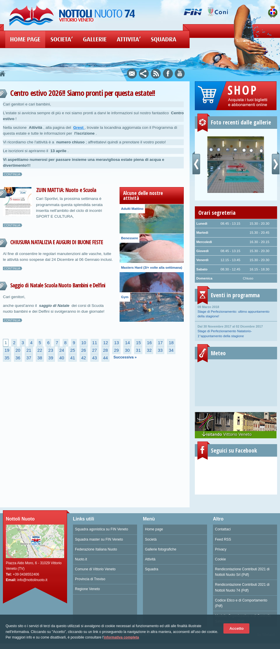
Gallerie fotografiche (160, 549)
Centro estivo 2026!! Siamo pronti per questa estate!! (82, 92)
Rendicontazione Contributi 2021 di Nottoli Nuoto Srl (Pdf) (242, 572)
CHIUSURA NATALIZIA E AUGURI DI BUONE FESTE (56, 242)
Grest (79, 127)
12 (105, 342)
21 (29, 350)
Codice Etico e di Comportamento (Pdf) (241, 603)
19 (6, 350)
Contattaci (223, 529)
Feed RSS (223, 539)
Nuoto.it (81, 559)
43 (94, 358)
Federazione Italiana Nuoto (96, 549)
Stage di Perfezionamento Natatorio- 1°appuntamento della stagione (235, 330)
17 (160, 342)
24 (61, 350)
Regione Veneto (87, 589)
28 (105, 350)
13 (116, 342)
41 (72, 358)
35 (6, 358)
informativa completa (121, 637)
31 (138, 350)
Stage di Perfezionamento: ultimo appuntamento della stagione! (235, 311)
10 (83, 342)
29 (116, 350)
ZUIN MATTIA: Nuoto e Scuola (66, 190)
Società (151, 539)
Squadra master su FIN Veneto (99, 539)
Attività (150, 559)
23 (50, 350)
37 (29, 358)
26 (83, 350)
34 (171, 350)
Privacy (220, 549)
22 (39, 350)
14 (127, 342)
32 (149, 350)
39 (50, 358)
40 (61, 358)
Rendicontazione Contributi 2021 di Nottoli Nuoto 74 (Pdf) (242, 587)
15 (138, 342)
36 (17, 358)
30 (127, 350)
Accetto (236, 628)
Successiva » (125, 357)
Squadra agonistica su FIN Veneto (101, 529)
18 (171, 342)
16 (149, 342)
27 (94, 350)
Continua (12, 174)
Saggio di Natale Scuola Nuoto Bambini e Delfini (57, 285)
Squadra (151, 569)
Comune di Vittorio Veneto (95, 569)
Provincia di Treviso (90, 579)
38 (39, 358)
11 (94, 342)
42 (83, 358)
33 (160, 350)
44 (105, 358)
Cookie (220, 559)
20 (17, 350)
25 (72, 350)
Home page (154, 529)
